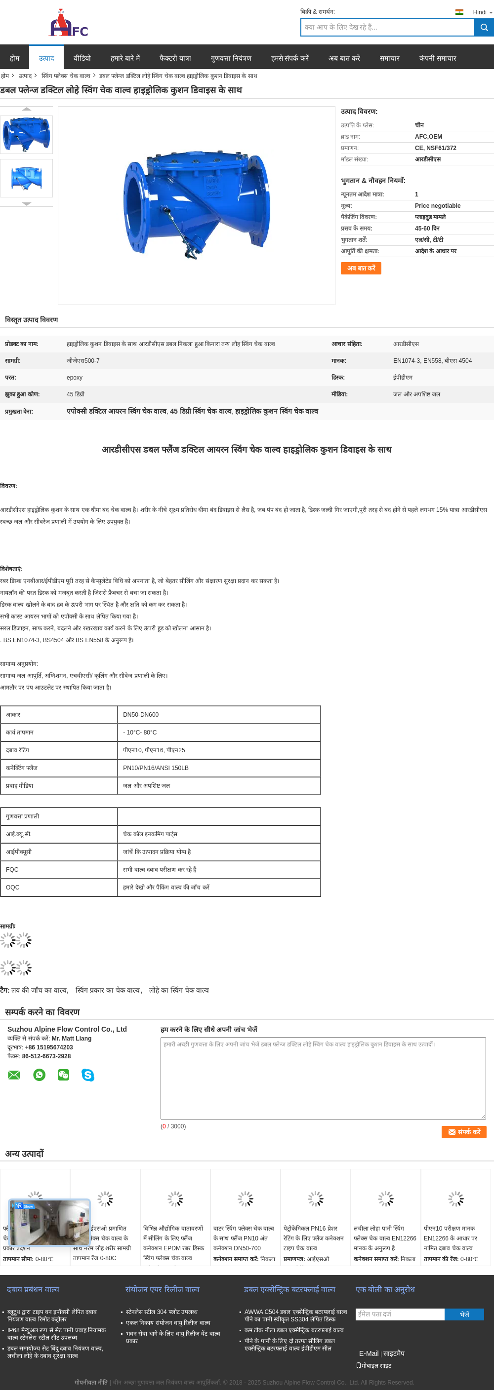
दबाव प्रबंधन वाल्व (33, 1289)
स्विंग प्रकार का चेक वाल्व (108, 990)
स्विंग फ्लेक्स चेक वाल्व (65, 76)
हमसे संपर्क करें (290, 58)
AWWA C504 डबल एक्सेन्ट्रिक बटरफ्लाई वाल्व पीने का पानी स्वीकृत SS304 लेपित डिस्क (296, 1316)
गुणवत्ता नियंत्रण (231, 58)
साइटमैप (394, 1353)
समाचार (390, 58)
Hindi (483, 12)
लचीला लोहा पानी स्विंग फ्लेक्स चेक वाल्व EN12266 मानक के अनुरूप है (385, 1238)
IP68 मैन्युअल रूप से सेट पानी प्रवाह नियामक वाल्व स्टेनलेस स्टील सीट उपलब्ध (56, 1334)
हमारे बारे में (125, 58)
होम (14, 58)
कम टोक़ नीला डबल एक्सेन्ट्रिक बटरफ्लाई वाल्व (294, 1330)
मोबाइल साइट (373, 1365)
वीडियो (82, 58)
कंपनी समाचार (437, 58)
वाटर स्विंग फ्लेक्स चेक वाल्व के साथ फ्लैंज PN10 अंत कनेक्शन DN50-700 (243, 1238)
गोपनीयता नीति (91, 1382)
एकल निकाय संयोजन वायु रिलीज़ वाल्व (168, 1322)
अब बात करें (344, 58)
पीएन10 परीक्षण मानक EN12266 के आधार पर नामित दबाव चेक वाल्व (450, 1238)
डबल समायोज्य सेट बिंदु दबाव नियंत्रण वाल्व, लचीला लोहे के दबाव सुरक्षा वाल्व (55, 1352)
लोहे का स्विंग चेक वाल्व (179, 990)
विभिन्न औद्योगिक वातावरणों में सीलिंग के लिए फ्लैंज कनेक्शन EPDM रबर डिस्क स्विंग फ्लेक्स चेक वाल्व (173, 1243)
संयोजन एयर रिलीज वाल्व (162, 1289)
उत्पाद (46, 58)
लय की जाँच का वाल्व (39, 990)
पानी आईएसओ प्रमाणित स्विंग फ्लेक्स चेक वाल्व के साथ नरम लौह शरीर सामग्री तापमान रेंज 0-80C (102, 1243)
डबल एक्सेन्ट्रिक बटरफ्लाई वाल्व (289, 1289)
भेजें (464, 1314)
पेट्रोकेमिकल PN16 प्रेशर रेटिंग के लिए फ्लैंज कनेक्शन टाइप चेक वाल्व (314, 1238)
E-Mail (369, 1353)
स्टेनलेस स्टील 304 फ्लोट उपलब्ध (162, 1312)
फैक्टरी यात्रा (175, 58)
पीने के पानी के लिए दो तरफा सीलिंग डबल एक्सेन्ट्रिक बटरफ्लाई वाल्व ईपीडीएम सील (290, 1345)
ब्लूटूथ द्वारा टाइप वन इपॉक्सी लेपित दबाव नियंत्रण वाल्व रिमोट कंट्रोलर (52, 1316)
